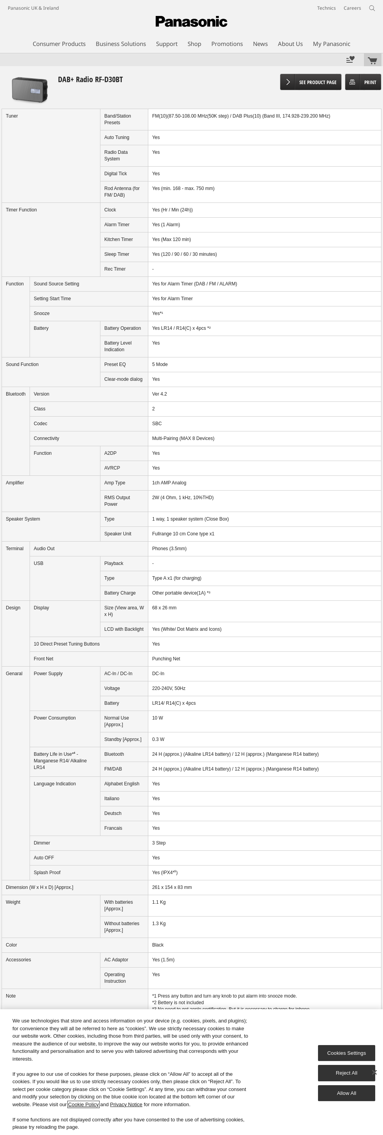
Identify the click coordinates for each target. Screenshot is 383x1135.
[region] (191, 1072)
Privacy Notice (126, 1104)
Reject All (347, 1073)
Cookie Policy (83, 1104)
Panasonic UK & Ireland (33, 8)
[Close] (374, 1072)
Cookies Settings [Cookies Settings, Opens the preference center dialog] (346, 1053)
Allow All (347, 1093)
